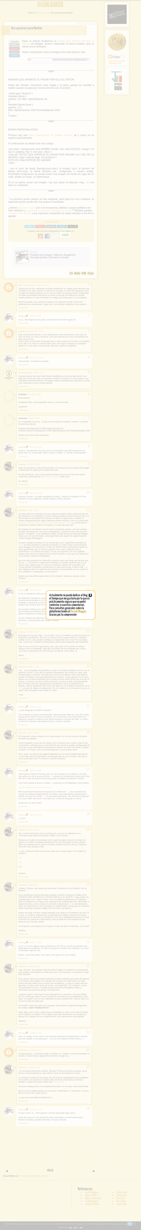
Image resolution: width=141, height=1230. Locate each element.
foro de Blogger (78, 611)
